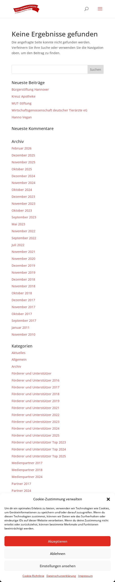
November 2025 (23, 162)
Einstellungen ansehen (57, 566)
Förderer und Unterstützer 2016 (35, 380)
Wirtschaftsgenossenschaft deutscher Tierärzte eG (49, 110)
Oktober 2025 (22, 169)
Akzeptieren (57, 541)
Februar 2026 (21, 148)
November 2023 (23, 203)
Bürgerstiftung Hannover (30, 89)
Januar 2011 (20, 327)
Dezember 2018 (23, 279)
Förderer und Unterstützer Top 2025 (39, 456)
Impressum (85, 576)
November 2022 (23, 231)
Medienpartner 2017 (27, 463)
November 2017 (23, 307)
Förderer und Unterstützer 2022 (35, 415)
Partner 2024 (21, 490)
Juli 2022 (18, 245)
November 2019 (23, 272)
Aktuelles (18, 353)
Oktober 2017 (22, 314)
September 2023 (24, 217)
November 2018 (23, 286)
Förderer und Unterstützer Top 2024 (39, 449)
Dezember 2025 (23, 155)
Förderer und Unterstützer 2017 (35, 387)
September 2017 (24, 320)
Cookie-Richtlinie (33, 576)
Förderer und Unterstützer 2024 (35, 428)
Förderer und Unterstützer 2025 (35, 435)
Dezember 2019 (23, 265)
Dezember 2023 (23, 196)
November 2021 (23, 251)
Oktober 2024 (22, 190)
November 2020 (23, 258)
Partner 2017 (21, 484)
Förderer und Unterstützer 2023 (35, 422)
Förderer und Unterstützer (31, 373)
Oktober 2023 (22, 210)
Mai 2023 (18, 224)
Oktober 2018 (22, 293)
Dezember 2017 (23, 300)
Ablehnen (57, 553)
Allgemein (19, 359)
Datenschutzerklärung (61, 576)
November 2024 (23, 183)
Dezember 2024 (23, 176)
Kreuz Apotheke (24, 96)
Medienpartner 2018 (27, 470)
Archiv (16, 366)
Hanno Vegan (22, 117)
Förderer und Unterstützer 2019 (35, 401)
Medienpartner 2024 (27, 477)
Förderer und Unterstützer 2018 (35, 394)
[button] (108, 499)
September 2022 (24, 238)
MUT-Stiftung (21, 103)
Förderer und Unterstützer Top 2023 (39, 442)
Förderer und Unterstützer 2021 (35, 408)
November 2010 (23, 334)
